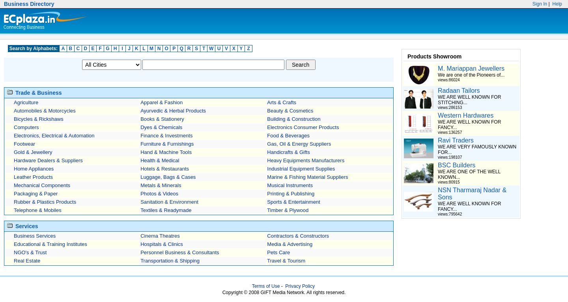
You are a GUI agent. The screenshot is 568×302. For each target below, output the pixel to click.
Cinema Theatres (159, 236)
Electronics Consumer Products (303, 127)
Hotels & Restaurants (164, 169)
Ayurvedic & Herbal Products (173, 111)
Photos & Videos (159, 194)
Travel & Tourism (286, 261)
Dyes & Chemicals (161, 127)
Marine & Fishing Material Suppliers (307, 177)
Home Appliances (34, 169)
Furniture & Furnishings (167, 144)
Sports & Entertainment (293, 202)
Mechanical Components (42, 185)
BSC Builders (456, 165)
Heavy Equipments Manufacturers (305, 160)
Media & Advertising (289, 244)
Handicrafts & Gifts (288, 152)
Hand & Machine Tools (166, 152)
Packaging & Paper (36, 194)
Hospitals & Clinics (161, 244)
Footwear (24, 144)
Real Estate (27, 261)
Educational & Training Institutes (50, 244)
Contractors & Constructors (298, 236)
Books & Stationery (162, 119)
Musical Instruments (290, 185)
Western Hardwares (465, 115)
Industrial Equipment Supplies (301, 169)
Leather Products (33, 177)
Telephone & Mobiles (38, 210)
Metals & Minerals (160, 185)
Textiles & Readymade (165, 210)
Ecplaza (44, 21)
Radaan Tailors (459, 90)
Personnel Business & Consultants (179, 252)
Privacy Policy (300, 286)
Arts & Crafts (281, 102)
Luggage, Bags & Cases (168, 177)
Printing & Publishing (290, 194)
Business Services (35, 236)
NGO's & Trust (30, 252)
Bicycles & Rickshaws (39, 119)
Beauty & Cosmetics (290, 111)
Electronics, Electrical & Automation (54, 136)
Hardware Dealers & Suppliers (48, 160)
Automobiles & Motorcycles (45, 111)
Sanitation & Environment (169, 202)
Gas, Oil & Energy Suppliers (299, 144)
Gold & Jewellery (33, 152)
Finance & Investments (166, 136)
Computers (26, 127)
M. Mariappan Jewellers (471, 68)
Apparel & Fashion (161, 102)
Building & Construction (293, 119)
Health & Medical (159, 160)
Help (556, 4)
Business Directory (29, 4)
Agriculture (26, 102)
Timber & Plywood (287, 210)
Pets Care (278, 252)
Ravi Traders (456, 140)
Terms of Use (266, 286)
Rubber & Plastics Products (45, 202)
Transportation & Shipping (170, 261)
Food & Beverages (288, 136)
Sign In (540, 4)
